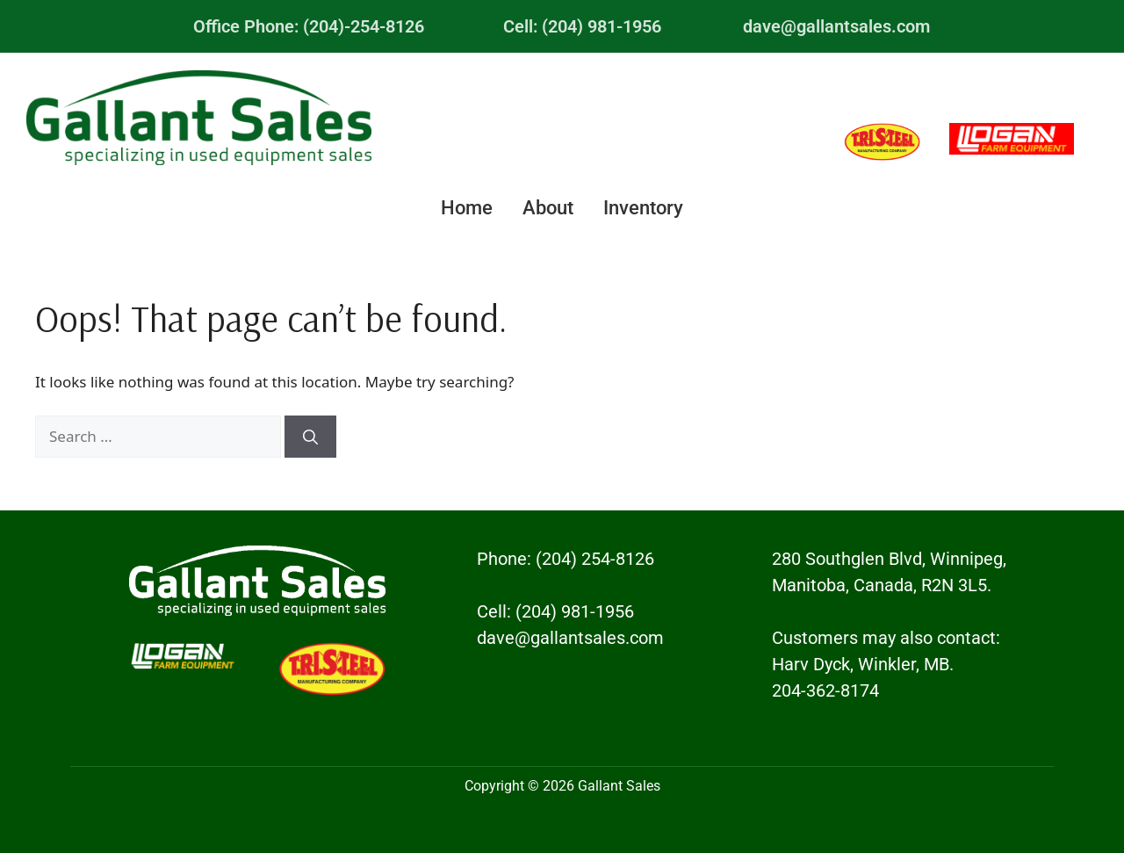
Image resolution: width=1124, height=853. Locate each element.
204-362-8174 (825, 690)
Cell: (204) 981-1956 (582, 26)
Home (467, 208)
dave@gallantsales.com (836, 26)
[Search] (310, 437)
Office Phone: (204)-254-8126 (308, 26)
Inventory (643, 208)
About (547, 208)
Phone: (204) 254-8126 (565, 558)
